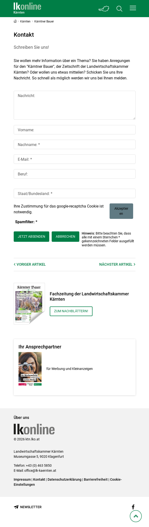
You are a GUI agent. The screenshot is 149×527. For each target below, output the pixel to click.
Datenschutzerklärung (64, 479)
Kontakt (39, 479)
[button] (133, 8)
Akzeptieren (121, 211)
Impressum (22, 479)
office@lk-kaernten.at (40, 470)
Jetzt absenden (31, 236)
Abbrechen (65, 236)
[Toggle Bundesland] (104, 9)
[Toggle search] (119, 9)
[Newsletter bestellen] (28, 507)
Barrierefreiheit (96, 479)
